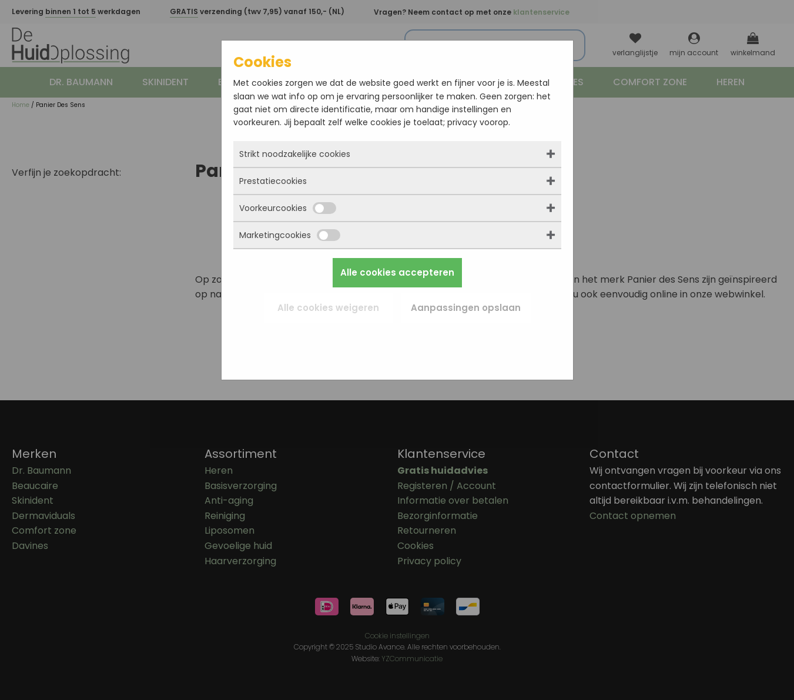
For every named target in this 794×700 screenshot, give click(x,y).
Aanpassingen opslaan (466, 308)
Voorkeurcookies (287, 208)
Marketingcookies (289, 235)
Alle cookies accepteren (397, 272)
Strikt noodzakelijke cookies (294, 154)
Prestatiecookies (273, 181)
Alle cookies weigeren (328, 308)
